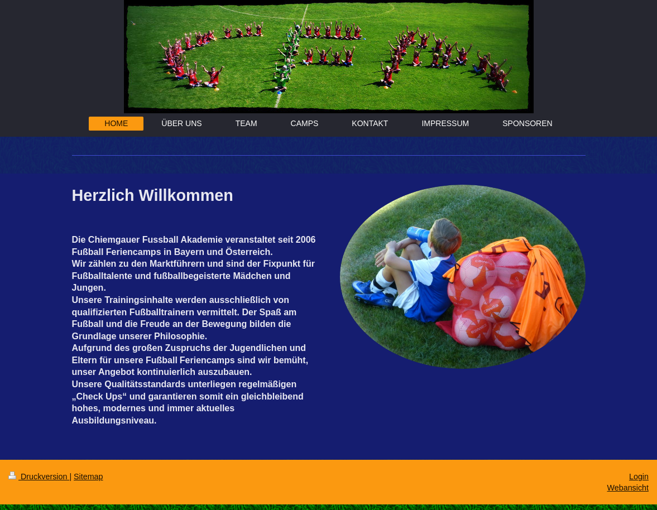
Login (639, 476)
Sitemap (88, 476)
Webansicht (628, 487)
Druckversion (38, 476)
